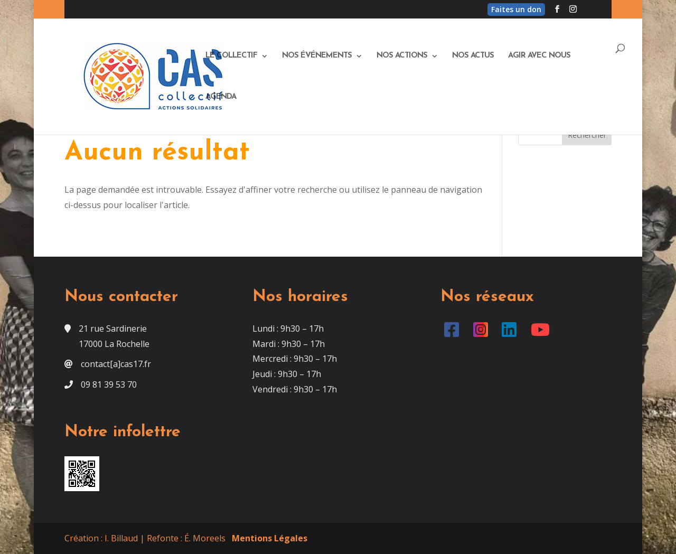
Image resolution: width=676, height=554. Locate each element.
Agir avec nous (539, 56)
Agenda (220, 97)
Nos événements (317, 56)
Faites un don (516, 9)
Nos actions (402, 56)
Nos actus (473, 56)
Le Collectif (231, 56)
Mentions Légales (269, 538)
